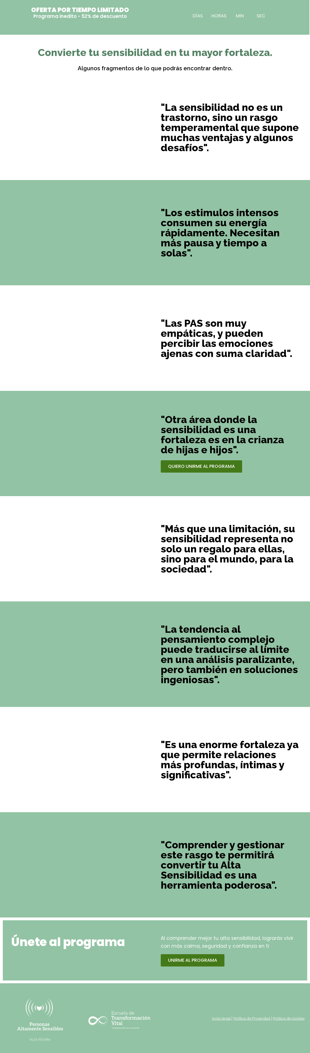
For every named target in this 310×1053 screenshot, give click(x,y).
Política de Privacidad (248, 1018)
